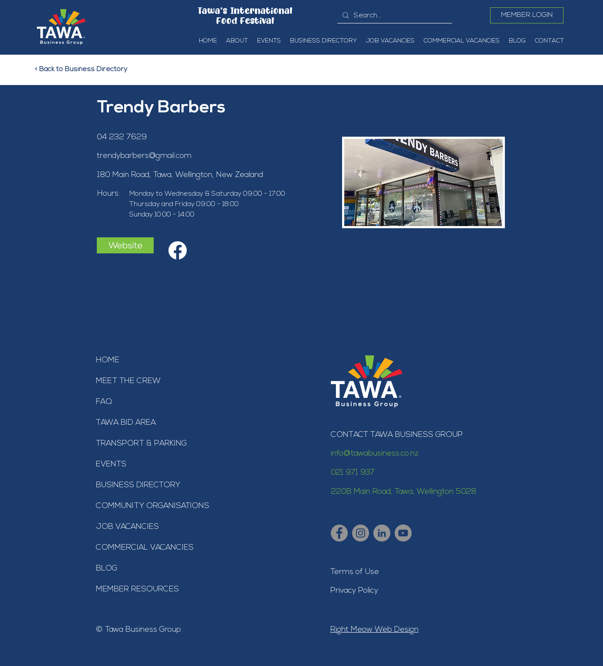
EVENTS (111, 464)
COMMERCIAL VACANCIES (145, 548)
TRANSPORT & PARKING (141, 444)
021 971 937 (353, 473)
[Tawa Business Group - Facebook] (339, 533)
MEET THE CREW (128, 381)
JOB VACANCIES (127, 527)
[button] (236, 41)
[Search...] (394, 15)
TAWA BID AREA (126, 423)
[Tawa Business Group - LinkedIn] (381, 533)
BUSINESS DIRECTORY (138, 485)
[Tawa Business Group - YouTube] (403, 533)
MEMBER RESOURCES (137, 589)
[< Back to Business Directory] (86, 69)
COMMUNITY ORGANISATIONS (152, 506)
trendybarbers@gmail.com (144, 156)
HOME (107, 360)
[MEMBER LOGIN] (526, 15)
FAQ (104, 402)
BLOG (106, 568)
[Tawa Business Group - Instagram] (360, 533)
